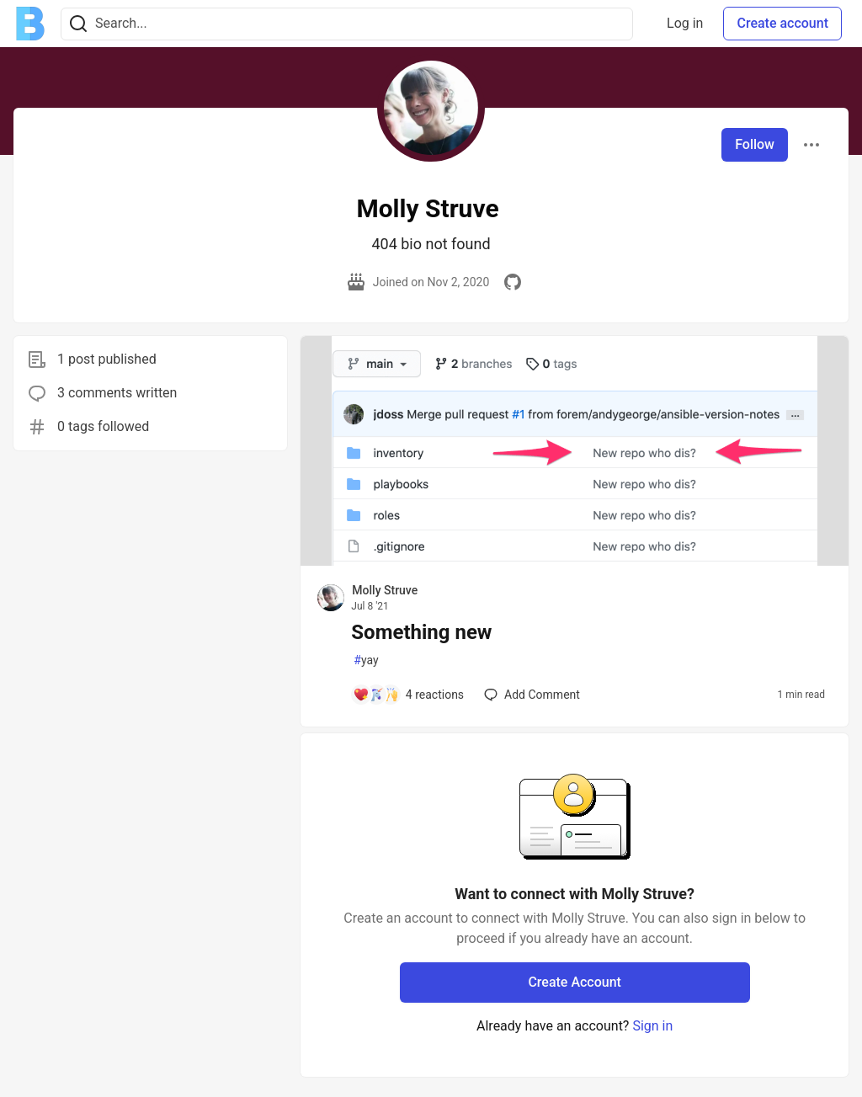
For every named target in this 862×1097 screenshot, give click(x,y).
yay (366, 660)
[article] (575, 561)
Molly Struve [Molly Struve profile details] (385, 590)
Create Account (574, 982)
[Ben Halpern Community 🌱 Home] (30, 23)
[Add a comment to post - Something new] (408, 694)
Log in (685, 23)
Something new (421, 632)
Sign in (652, 1026)
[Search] (78, 24)
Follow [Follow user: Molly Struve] (754, 144)
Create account (782, 23)
